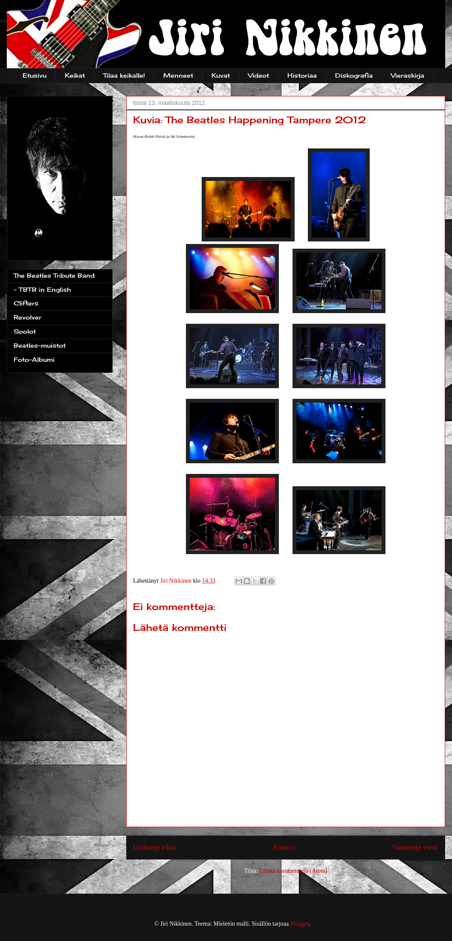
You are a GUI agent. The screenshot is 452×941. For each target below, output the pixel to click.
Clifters (26, 303)
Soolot (25, 331)
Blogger (299, 924)
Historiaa (302, 75)
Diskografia (354, 75)
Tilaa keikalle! (124, 75)
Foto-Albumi (34, 359)
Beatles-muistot (40, 345)
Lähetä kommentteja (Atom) (293, 871)
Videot (258, 75)
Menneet (178, 75)
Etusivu (34, 75)
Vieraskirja (407, 75)
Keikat (75, 75)
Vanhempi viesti (415, 847)
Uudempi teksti (155, 847)
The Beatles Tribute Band (54, 275)
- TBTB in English (42, 289)
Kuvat (221, 75)
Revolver (27, 317)
